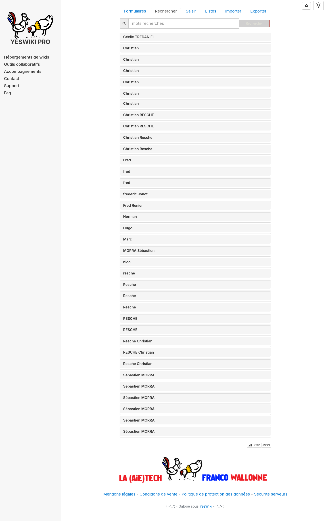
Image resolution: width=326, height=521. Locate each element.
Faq (7, 93)
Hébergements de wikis (26, 57)
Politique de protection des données (216, 494)
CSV (257, 445)
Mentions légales (119, 494)
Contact (11, 78)
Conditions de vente (159, 494)
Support (11, 85)
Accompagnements (22, 71)
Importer (233, 11)
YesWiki (206, 506)
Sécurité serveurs (271, 494)
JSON (266, 445)
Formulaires (135, 11)
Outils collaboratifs (22, 64)
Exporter (258, 11)
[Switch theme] (318, 5)
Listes (210, 11)
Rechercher (166, 11)
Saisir (191, 11)
